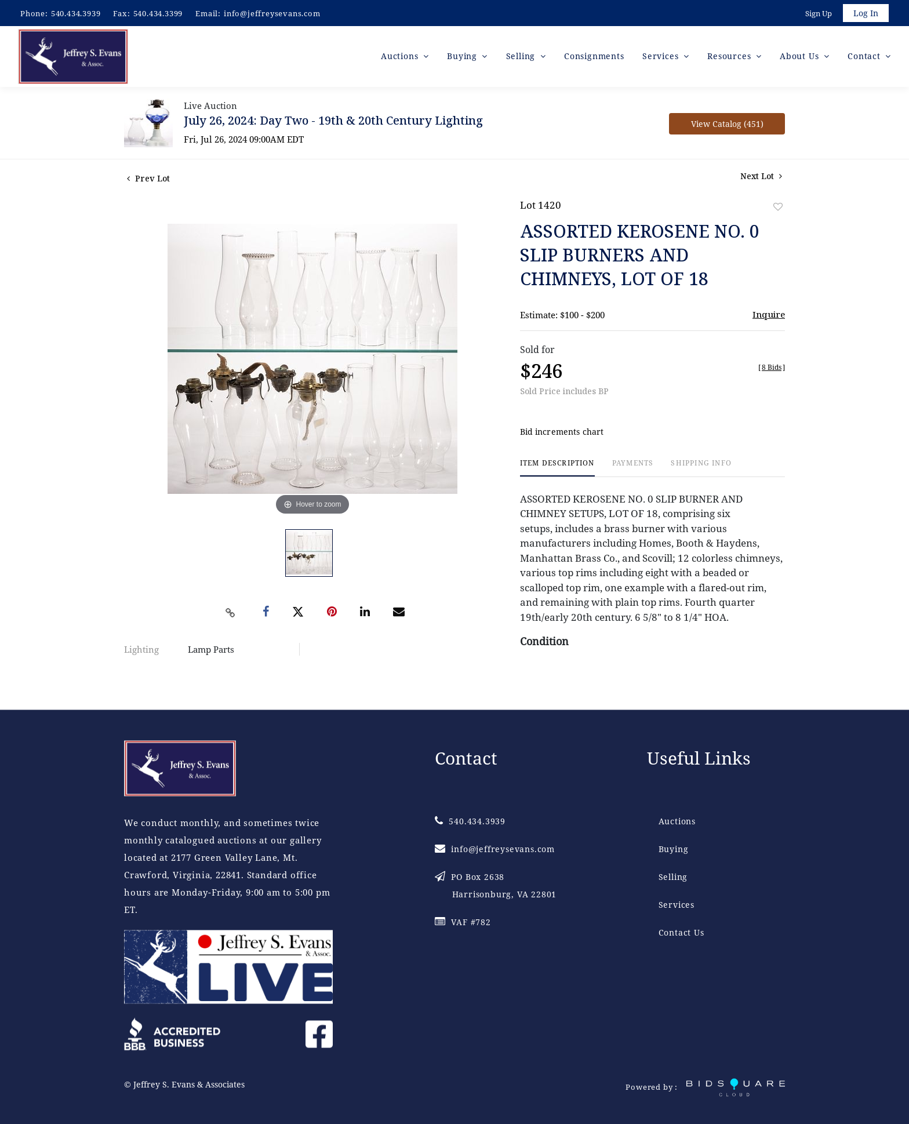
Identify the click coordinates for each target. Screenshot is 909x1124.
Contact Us (681, 933)
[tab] (557, 469)
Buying (674, 849)
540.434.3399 (158, 13)
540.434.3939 (76, 13)
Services (677, 905)
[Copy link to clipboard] (231, 614)
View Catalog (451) (727, 125)
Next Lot (761, 178)
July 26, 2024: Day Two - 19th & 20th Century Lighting (333, 122)
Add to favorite (778, 208)
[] (771, 369)
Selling (673, 877)
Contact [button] (865, 57)
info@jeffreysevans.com (272, 13)
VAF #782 (463, 922)
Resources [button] (730, 57)
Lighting (141, 651)
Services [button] (661, 57)
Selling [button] (522, 57)
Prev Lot (148, 179)
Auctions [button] (401, 57)
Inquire (768, 316)
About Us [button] (800, 57)
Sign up (817, 14)
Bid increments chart (562, 433)
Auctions (677, 821)
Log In (865, 13)
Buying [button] (463, 57)
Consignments (594, 57)
